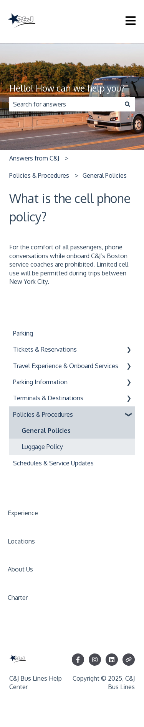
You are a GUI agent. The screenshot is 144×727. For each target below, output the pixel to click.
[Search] (127, 104)
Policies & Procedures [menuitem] (43, 414)
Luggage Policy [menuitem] (42, 446)
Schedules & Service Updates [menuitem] (53, 463)
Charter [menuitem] (18, 597)
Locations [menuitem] (21, 541)
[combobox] (64, 104)
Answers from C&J (34, 158)
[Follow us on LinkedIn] (112, 659)
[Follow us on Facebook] (78, 659)
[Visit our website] (128, 659)
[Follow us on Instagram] (95, 659)
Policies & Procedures (39, 175)
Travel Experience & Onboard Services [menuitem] (65, 366)
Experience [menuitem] (23, 513)
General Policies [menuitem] (46, 430)
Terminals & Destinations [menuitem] (48, 398)
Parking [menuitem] (23, 333)
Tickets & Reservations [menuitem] (45, 349)
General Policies (105, 175)
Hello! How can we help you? (67, 87)
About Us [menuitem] (20, 569)
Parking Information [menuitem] (40, 382)
